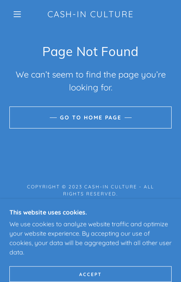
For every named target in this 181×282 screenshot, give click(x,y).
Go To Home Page (90, 117)
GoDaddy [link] (110, 210)
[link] (90, 14)
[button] (17, 14)
